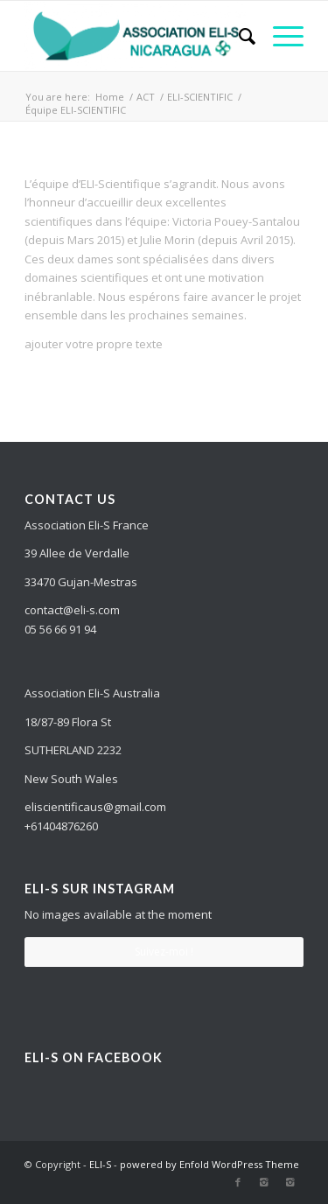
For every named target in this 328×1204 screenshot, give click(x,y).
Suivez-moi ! (164, 951)
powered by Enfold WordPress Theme (209, 1164)
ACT (145, 96)
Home (109, 96)
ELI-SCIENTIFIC (200, 96)
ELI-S (100, 1164)
